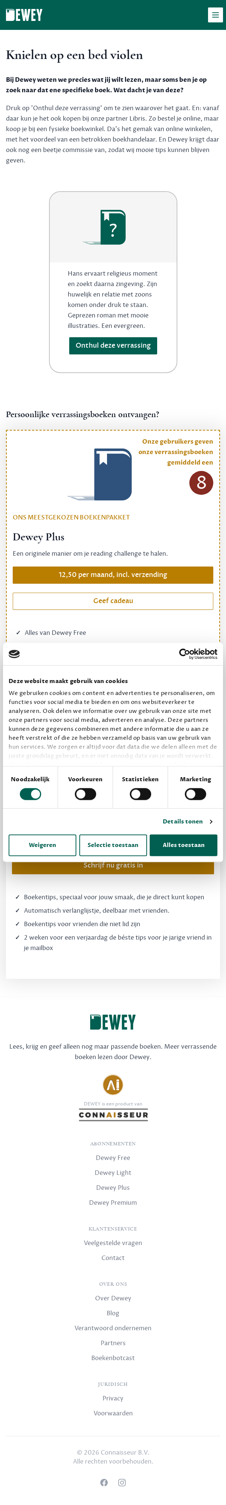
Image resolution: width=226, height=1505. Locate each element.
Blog (113, 1313)
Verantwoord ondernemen (113, 1328)
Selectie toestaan (113, 845)
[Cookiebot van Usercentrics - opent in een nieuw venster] (184, 654)
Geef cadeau (113, 601)
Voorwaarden (113, 1413)
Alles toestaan (184, 845)
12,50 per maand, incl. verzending (113, 575)
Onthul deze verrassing (113, 345)
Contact (113, 1258)
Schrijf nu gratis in (113, 865)
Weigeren (42, 845)
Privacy (113, 1398)
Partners (113, 1343)
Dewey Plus (113, 1188)
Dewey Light (113, 1173)
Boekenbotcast (113, 1358)
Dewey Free (113, 1158)
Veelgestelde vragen (113, 1243)
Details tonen (183, 821)
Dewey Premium (113, 1203)
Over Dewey (113, 1298)
